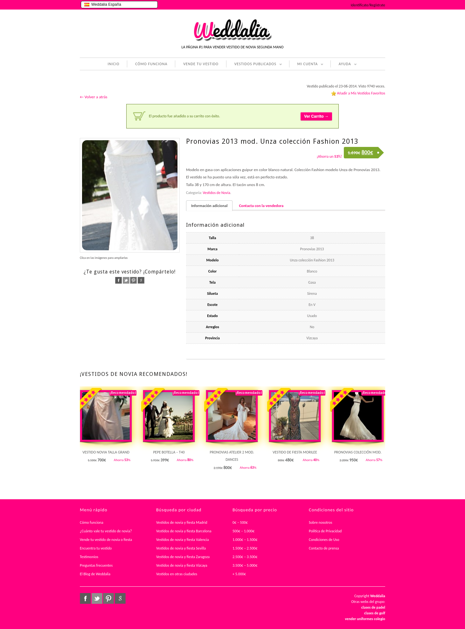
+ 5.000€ (239, 574)
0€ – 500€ (240, 522)
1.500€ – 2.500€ (244, 548)
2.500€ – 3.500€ (244, 557)
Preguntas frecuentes (96, 565)
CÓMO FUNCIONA (151, 64)
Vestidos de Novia (216, 192)
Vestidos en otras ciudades (176, 574)
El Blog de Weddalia (95, 574)
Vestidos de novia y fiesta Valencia (182, 539)
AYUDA (343, 64)
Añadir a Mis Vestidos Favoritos (361, 93)
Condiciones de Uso (324, 539)
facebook (118, 280)
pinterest (133, 280)
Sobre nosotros (320, 522)
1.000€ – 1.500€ (244, 539)
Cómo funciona (91, 522)
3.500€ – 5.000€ (244, 565)
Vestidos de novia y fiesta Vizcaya (181, 565)
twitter (126, 280)
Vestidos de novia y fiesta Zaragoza (183, 557)
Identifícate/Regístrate (368, 5)
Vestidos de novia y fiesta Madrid (181, 522)
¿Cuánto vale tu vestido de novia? (106, 531)
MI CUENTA (306, 64)
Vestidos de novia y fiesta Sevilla (181, 548)
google (141, 280)
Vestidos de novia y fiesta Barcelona (184, 531)
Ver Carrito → (316, 116)
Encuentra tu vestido (96, 548)
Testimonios (89, 557)
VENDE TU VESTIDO (201, 64)
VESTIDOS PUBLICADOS (254, 64)
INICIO (113, 64)
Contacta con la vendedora (261, 205)
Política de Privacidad (325, 531)
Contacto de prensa (324, 548)
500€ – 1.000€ (243, 531)
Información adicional (209, 205)
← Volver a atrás (93, 96)
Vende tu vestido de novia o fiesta (106, 539)
